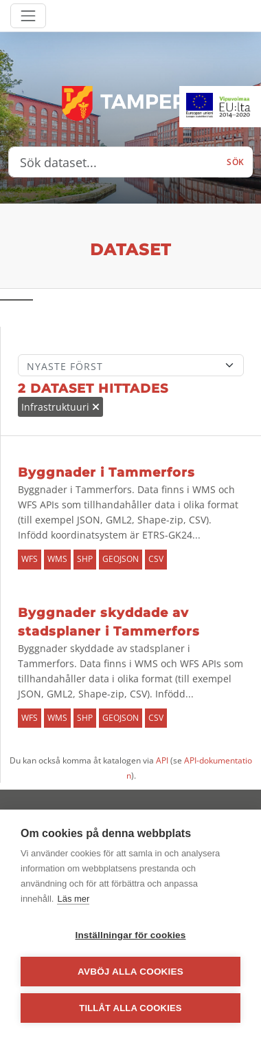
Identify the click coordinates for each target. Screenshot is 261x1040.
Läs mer (73, 898)
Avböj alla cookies (130, 971)
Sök (236, 162)
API (162, 760)
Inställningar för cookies (130, 935)
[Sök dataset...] (113, 162)
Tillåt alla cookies (130, 1008)
